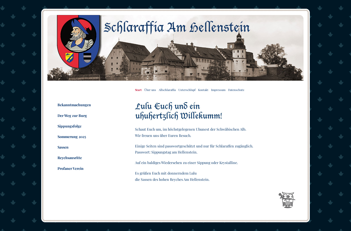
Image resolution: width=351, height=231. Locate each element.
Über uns (150, 90)
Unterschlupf (186, 90)
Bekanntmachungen (74, 104)
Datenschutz (236, 90)
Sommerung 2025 (72, 136)
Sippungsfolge (69, 126)
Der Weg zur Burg (72, 115)
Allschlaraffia (167, 90)
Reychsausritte (70, 157)
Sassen (63, 147)
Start (138, 90)
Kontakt (203, 90)
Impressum (218, 90)
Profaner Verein (70, 168)
